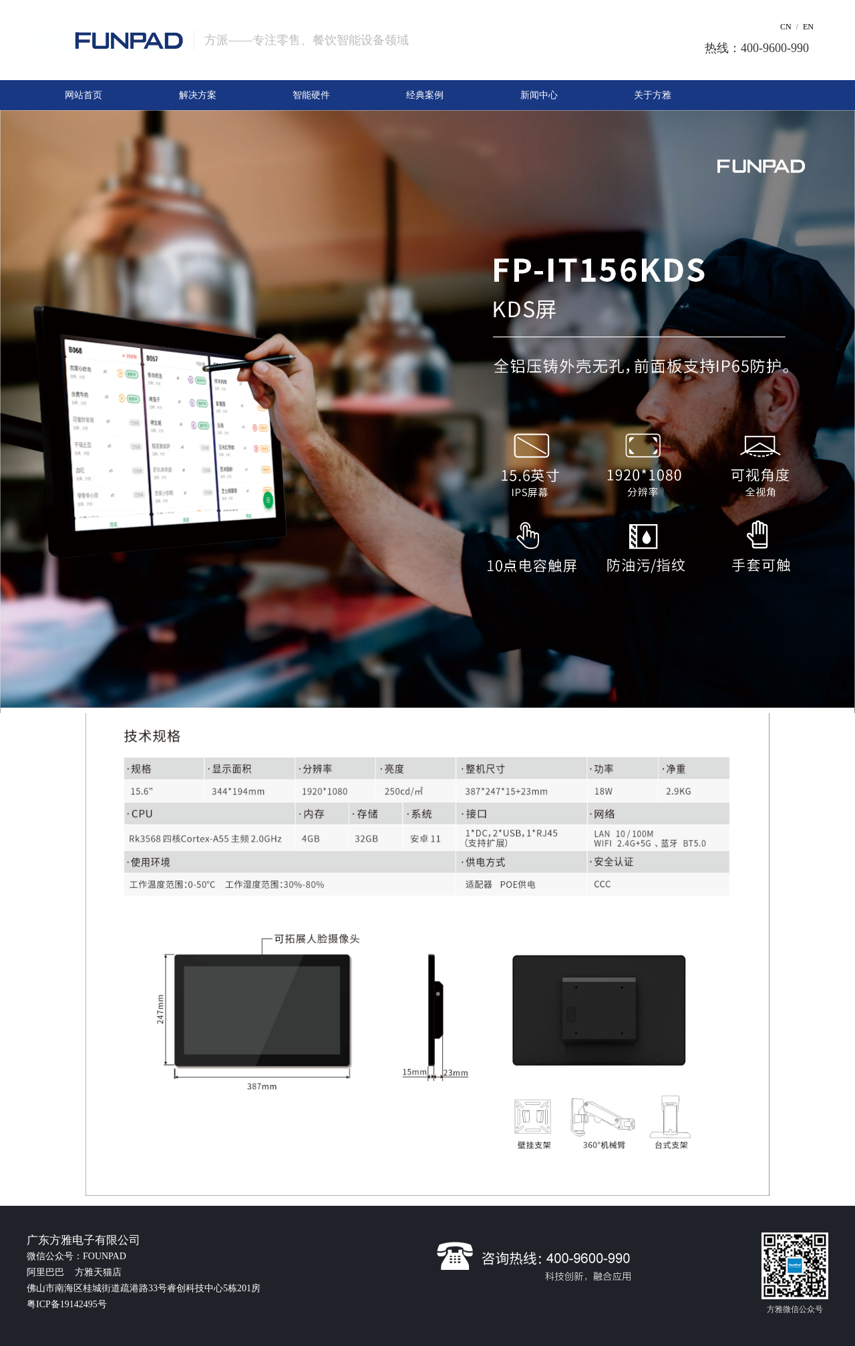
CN (786, 26)
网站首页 (83, 95)
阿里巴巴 (47, 1272)
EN (808, 26)
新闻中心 (539, 95)
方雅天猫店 (98, 1272)
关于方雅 (652, 95)
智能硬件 (311, 95)
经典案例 (425, 95)
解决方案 (197, 95)
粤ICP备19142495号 (67, 1304)
